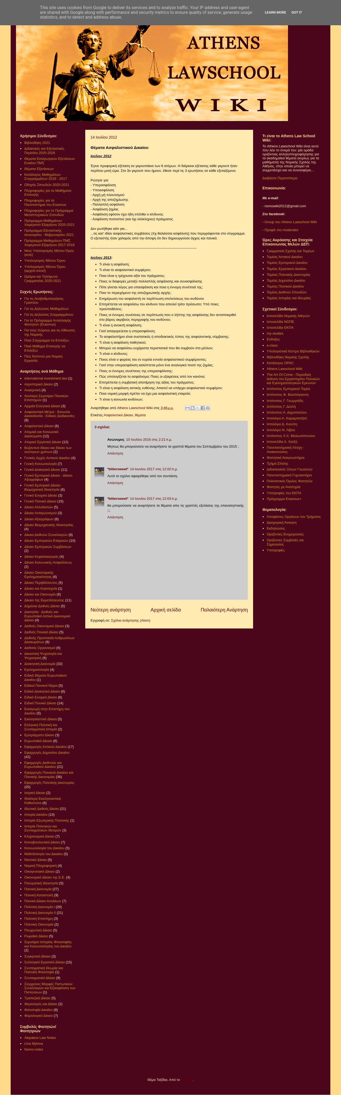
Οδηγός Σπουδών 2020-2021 (46, 185)
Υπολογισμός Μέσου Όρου (44, 261)
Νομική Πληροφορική (40, 866)
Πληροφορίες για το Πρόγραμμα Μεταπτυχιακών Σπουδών (48, 213)
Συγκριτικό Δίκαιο (37, 956)
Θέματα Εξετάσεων (39, 169)
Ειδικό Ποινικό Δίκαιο (40, 703)
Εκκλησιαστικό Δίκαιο (40, 719)
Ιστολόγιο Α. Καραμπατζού (287, 418)
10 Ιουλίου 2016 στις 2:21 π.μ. (149, 440)
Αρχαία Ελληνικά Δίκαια (42, 406)
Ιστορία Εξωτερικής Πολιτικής (46, 820)
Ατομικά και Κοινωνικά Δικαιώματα (41, 434)
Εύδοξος (273, 339)
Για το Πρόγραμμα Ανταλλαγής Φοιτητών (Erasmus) (47, 322)
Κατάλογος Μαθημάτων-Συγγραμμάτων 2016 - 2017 (45, 177)
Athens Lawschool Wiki (284, 369)
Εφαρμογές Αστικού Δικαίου (45, 747)
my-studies (275, 333)
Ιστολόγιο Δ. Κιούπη (282, 424)
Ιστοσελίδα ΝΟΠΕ (280, 322)
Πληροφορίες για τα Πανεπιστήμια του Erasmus (45, 202)
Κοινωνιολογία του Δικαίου (44, 848)
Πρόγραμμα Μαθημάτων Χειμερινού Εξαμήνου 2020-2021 (49, 223)
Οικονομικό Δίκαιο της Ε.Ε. (44, 877)
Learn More (275, 12)
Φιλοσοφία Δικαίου (38, 1010)
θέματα (140, 415)
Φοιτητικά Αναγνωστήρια (285, 458)
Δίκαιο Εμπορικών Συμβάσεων (47, 547)
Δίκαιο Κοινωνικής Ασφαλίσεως (48, 562)
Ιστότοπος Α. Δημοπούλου (287, 412)
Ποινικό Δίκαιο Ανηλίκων (42, 901)
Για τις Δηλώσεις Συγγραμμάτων (48, 315)
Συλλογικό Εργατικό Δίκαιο (44, 962)
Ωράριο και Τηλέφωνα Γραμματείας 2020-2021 (42, 278)
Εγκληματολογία (36, 670)
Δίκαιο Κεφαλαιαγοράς (41, 557)
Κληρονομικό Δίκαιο (39, 836)
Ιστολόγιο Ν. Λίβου (281, 430)
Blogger (187, 1080)
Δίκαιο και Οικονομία (40, 594)
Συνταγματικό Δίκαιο (39, 978)
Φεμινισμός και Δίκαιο (40, 1004)
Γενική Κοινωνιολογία (40, 464)
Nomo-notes (33, 1049)
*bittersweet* (117, 469)
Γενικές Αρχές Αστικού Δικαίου (47, 458)
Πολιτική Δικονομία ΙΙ (40, 913)
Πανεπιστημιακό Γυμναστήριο (289, 475)
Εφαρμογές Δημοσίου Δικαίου (47, 753)
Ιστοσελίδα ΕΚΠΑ (280, 328)
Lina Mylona (33, 1044)
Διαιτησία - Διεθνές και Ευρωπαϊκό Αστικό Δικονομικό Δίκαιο (47, 616)
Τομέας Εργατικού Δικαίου (286, 269)
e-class (272, 345)
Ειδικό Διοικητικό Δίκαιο (42, 691)
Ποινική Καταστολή (38, 895)
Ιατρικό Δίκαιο (34, 793)
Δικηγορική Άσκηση (282, 522)
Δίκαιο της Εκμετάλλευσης (44, 600)
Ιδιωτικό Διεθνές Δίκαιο (41, 809)
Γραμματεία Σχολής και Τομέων (290, 251)
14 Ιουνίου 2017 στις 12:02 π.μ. (154, 469)
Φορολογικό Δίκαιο (38, 1016)
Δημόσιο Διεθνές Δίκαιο (42, 606)
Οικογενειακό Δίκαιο (39, 871)
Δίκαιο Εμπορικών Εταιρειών (46, 541)
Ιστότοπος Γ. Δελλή (281, 407)
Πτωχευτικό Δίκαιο (38, 930)
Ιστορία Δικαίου (35, 815)
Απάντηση (115, 453)
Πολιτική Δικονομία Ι (39, 907)
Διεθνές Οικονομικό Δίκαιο (44, 626)
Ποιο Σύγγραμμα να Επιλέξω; (47, 340)
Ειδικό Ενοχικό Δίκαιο (40, 697)
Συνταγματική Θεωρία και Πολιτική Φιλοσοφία (43, 970)
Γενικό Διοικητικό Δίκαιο (42, 470)
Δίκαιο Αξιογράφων (39, 519)
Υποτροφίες (276, 550)
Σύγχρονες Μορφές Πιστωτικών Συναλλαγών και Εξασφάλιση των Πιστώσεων (49, 988)
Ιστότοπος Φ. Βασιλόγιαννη (287, 395)
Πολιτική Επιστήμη (38, 919)
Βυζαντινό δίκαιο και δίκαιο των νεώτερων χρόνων (47, 450)
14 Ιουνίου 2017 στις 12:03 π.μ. (154, 499)
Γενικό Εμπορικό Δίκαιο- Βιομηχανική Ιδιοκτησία (42, 487)
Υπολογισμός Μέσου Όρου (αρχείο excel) (44, 269)
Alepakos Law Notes (40, 1038)
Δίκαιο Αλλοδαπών (38, 507)
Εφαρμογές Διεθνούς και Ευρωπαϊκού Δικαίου (43, 765)
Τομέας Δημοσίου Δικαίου (286, 280)
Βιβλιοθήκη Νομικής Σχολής (288, 357)
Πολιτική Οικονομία (38, 924)
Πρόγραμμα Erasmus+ (284, 499)
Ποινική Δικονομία (37, 889)
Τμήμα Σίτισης (277, 463)
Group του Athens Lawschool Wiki (290, 222)
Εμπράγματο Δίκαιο (39, 735)
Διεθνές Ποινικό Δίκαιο (41, 632)
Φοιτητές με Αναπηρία (283, 487)
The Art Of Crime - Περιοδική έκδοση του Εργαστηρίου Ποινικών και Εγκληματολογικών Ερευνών (293, 379)
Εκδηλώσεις (276, 528)
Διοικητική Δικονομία (39, 664)
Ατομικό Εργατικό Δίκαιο (42, 442)
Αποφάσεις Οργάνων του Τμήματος (294, 517)
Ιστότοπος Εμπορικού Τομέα (288, 389)
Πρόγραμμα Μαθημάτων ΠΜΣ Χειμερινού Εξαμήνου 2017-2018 (49, 243)
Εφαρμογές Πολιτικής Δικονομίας (49, 783)
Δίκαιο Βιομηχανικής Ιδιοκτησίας (48, 525)
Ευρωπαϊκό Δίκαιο (38, 741)
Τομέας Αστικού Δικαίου (285, 257)
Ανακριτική (32, 390)
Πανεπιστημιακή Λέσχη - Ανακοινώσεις (285, 450)
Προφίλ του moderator (282, 230)
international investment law (45, 378)
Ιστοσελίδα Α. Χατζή (282, 442)
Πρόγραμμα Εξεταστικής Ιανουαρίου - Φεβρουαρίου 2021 (49, 232)
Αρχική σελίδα (166, 610)
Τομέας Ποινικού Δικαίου (285, 286)
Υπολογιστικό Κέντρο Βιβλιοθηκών (293, 351)
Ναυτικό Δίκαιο (35, 860)
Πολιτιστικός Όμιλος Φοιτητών (289, 481)
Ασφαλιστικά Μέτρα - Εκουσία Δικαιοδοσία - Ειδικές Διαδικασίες (49, 414)
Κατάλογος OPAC (280, 363)
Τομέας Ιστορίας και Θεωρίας (289, 298)
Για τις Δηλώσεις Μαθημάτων (46, 309)
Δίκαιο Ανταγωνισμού (40, 513)
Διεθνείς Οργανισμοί (39, 648)
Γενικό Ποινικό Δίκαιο (40, 501)
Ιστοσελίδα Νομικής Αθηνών (288, 316)
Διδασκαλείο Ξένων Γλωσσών (289, 469)
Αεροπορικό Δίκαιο (38, 384)
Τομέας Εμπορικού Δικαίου (287, 263)
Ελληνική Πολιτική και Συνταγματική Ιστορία (40, 727)
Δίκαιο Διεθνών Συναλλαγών (45, 535)
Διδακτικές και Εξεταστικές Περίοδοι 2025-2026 (44, 151)
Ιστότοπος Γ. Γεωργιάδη (285, 401)
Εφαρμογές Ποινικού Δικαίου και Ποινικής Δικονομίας (48, 775)
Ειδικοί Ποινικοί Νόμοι (41, 686)
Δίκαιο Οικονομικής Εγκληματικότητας (39, 575)
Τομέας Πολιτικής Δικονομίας (288, 275)
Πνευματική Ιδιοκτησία (41, 883)
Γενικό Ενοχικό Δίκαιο (40, 495)
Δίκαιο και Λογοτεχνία (40, 588)
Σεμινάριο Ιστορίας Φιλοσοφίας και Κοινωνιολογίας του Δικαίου (48, 944)
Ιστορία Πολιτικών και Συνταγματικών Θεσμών (42, 828)
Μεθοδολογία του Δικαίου (43, 854)
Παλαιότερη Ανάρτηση (224, 610)
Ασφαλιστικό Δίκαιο (118, 415)
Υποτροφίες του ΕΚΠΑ (284, 493)
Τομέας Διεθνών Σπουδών (287, 292)
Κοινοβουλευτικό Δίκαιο (42, 842)
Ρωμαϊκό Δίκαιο (36, 936)
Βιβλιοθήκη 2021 (37, 143)
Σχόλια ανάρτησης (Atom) (130, 620)
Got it (296, 12)
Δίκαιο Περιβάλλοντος (41, 583)
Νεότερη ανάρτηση (111, 610)
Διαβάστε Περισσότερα (279, 178)
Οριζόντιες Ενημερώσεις (285, 534)
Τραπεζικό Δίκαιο (37, 998)
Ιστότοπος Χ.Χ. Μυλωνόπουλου (291, 436)
